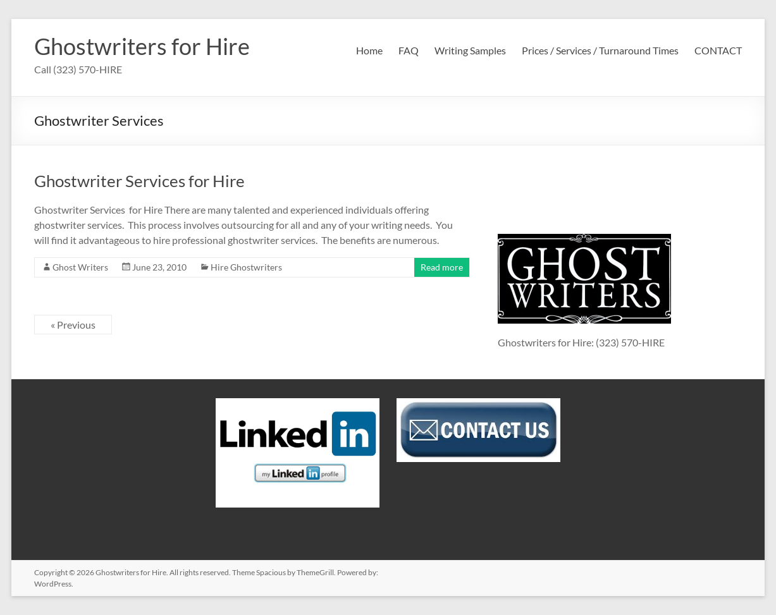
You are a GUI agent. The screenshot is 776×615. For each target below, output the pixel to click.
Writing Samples (470, 50)
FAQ (408, 50)
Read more (442, 267)
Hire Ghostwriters (246, 267)
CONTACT (718, 50)
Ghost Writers (80, 267)
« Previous (73, 325)
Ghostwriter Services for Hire (139, 181)
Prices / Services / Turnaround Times (600, 50)
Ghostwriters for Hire (142, 46)
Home (369, 50)
